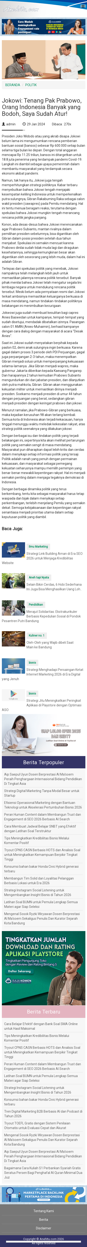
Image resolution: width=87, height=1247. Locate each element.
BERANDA (12, 85)
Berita (43, 1219)
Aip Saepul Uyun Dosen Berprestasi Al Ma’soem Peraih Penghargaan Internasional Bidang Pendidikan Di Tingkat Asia (43, 779)
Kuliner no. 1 (37, 635)
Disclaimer (43, 1228)
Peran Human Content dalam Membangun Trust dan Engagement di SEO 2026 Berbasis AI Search (42, 817)
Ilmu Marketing (38, 546)
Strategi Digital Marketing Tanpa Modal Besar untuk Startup (41, 793)
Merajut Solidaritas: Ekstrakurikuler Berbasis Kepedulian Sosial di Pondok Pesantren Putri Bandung (41, 616)
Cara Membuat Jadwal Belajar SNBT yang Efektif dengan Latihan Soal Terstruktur (40, 829)
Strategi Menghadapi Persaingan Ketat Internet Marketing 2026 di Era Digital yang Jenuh (42, 674)
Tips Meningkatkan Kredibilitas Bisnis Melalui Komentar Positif (36, 840)
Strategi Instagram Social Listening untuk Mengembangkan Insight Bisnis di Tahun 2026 (37, 892)
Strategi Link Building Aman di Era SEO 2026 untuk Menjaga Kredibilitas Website (42, 558)
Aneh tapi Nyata (39, 577)
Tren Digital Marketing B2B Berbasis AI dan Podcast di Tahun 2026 (43, 1114)
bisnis (32, 662)
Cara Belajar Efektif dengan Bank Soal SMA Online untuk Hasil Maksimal (41, 1026)
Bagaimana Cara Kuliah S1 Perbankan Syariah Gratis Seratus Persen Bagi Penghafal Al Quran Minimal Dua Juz (43, 1172)
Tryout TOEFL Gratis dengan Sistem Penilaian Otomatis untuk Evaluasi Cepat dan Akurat (37, 1125)
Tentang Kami (43, 1211)
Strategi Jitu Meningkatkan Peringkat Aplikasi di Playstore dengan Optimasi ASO (41, 705)
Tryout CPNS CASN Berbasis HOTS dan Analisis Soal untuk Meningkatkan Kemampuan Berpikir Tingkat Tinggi (42, 854)
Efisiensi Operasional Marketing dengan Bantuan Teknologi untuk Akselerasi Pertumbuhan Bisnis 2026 (43, 805)
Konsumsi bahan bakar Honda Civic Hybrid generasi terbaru (41, 869)
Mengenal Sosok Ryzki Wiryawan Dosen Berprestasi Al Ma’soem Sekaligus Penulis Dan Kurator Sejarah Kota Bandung (42, 918)
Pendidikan (36, 604)
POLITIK (31, 85)
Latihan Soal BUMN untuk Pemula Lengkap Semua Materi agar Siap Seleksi (41, 904)
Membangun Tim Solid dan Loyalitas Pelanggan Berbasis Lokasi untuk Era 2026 (39, 881)
